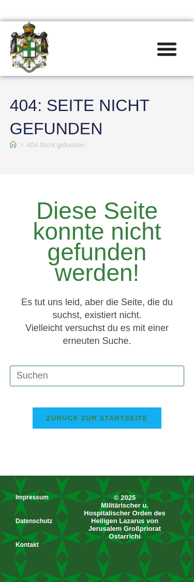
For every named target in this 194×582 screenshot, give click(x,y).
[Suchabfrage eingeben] (97, 376)
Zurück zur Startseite (96, 418)
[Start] (13, 145)
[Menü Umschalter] (166, 48)
